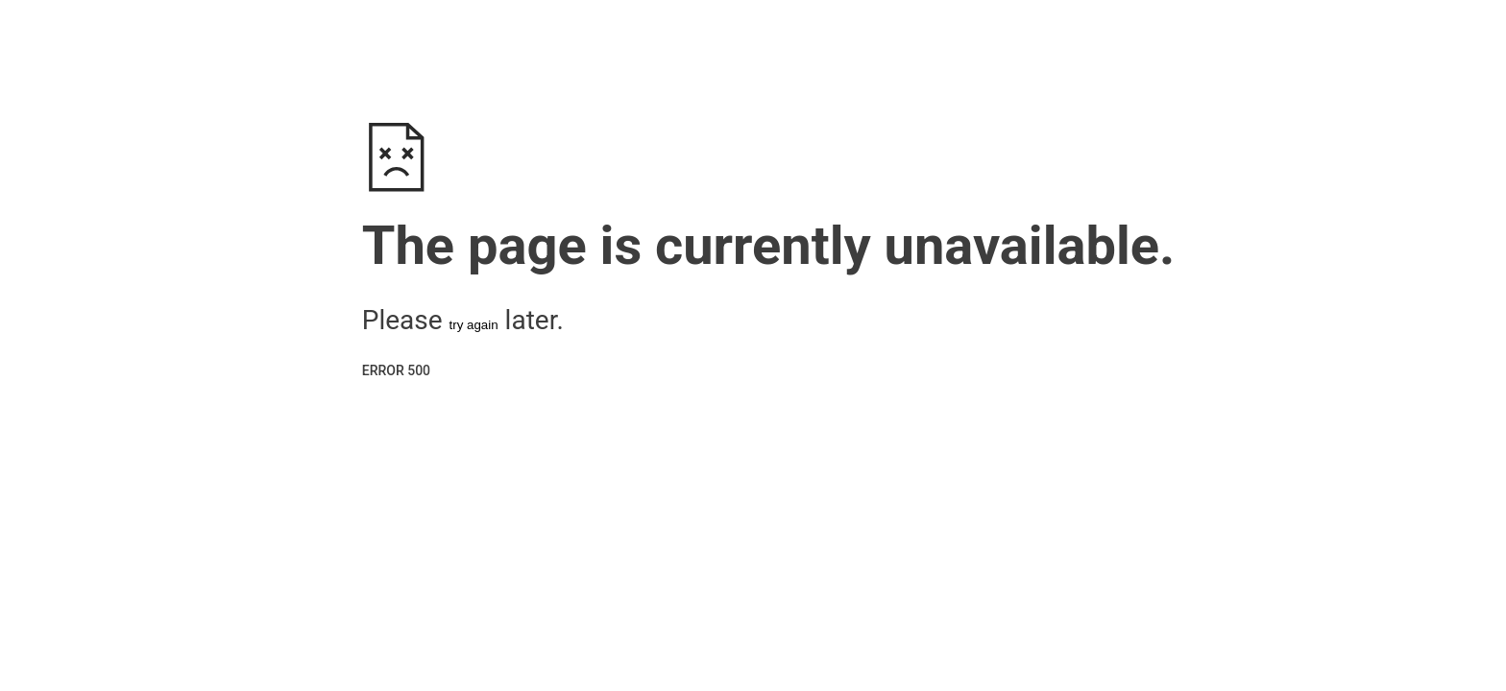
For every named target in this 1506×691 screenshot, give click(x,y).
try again (473, 325)
